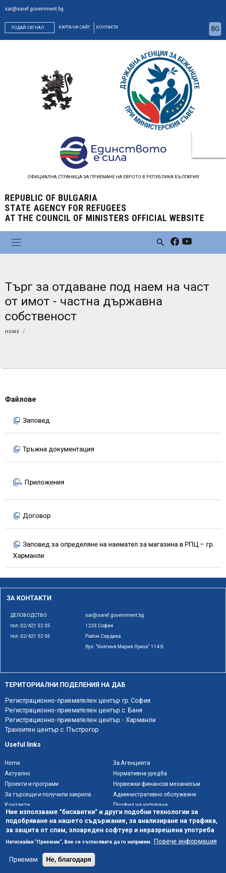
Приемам (23, 865)
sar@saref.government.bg (34, 9)
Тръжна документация (58, 449)
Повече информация (185, 847)
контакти (107, 27)
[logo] (56, 90)
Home (12, 331)
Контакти (17, 805)
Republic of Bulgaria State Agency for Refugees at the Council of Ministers (105, 208)
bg (215, 29)
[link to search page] (161, 242)
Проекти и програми (32, 784)
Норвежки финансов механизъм (156, 784)
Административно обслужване (154, 794)
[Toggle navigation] (16, 242)
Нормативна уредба (140, 773)
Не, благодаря (68, 865)
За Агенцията (131, 763)
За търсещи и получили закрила (48, 794)
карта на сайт (74, 27)
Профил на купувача (140, 805)
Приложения (44, 482)
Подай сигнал (27, 27)
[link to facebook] (175, 242)
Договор (37, 515)
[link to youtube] (187, 242)
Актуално (17, 773)
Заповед (36, 420)
